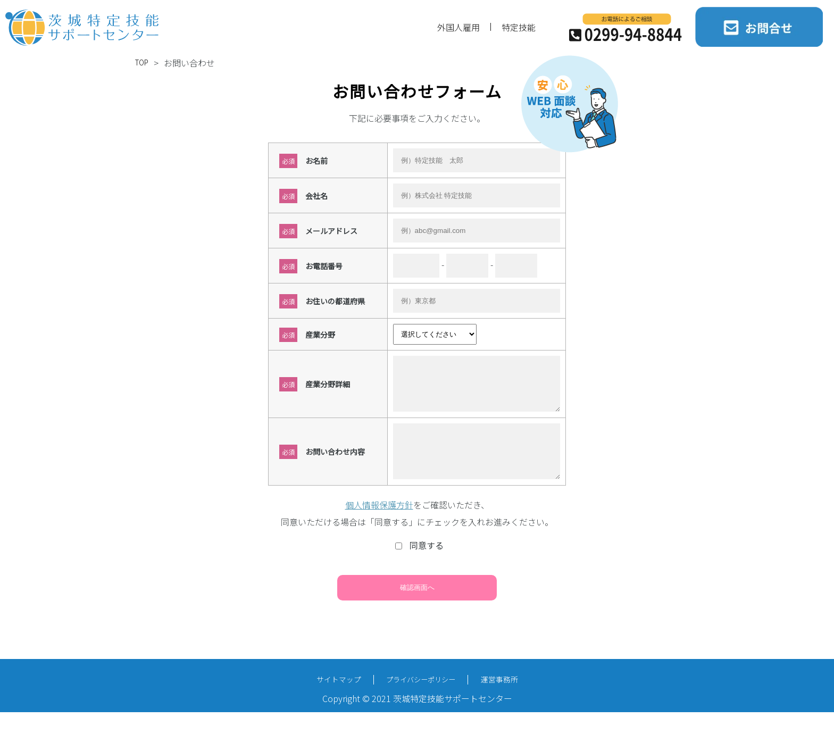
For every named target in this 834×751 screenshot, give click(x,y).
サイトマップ (326, 696)
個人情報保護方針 (379, 520)
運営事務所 (512, 696)
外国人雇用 (458, 27)
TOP (143, 63)
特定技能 (519, 27)
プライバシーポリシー (421, 696)
